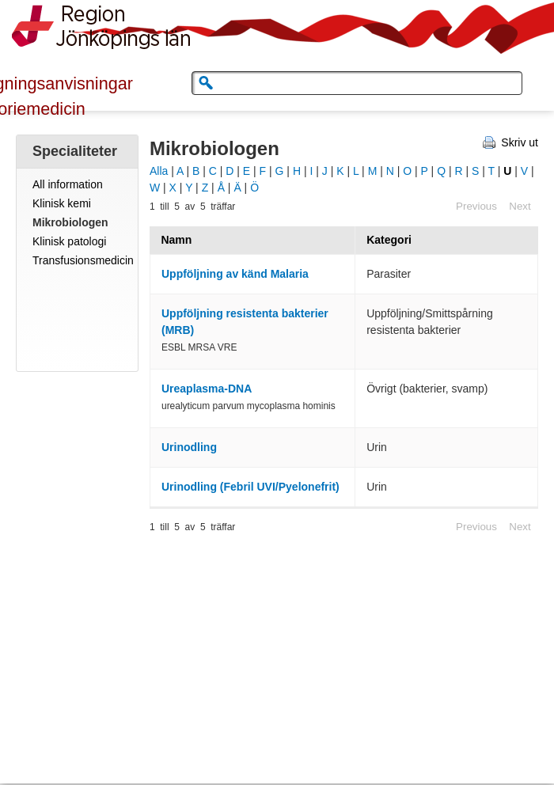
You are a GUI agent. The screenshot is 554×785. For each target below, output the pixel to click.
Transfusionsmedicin (83, 260)
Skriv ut (519, 142)
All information (67, 184)
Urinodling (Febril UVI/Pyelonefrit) (250, 486)
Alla (159, 171)
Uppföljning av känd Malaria (235, 273)
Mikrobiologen (70, 222)
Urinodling (189, 447)
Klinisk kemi (61, 203)
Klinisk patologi (69, 241)
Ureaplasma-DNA (206, 388)
